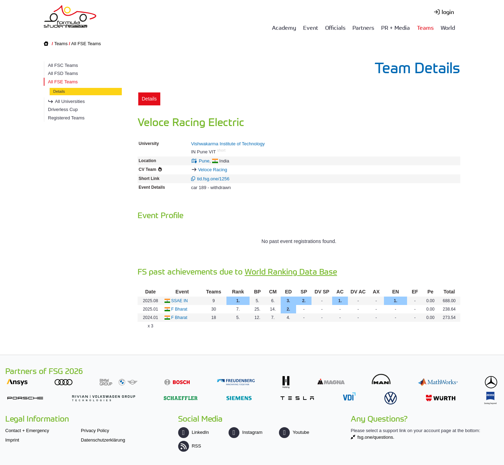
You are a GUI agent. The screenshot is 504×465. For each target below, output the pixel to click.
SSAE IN (179, 300)
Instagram (245, 432)
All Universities (70, 101)
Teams (425, 27)
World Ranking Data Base (291, 271)
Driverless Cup (63, 109)
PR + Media (395, 27)
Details (59, 91)
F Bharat (179, 309)
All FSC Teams (63, 65)
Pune (204, 161)
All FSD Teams (63, 73)
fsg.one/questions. (375, 437)
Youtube (294, 432)
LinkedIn (193, 432)
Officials (335, 27)
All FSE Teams (86, 43)
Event (310, 27)
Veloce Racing (212, 169)
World (448, 27)
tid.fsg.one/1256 (213, 178)
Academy (284, 27)
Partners (363, 27)
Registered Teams (66, 117)
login (448, 11)
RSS (189, 446)
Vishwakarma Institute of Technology (228, 143)
